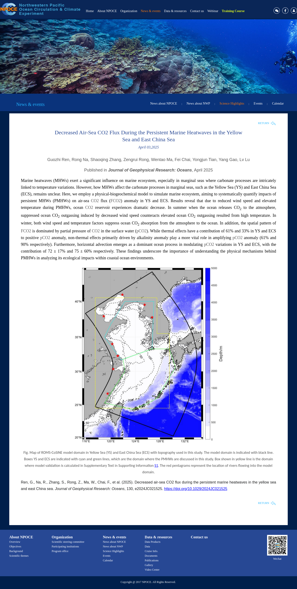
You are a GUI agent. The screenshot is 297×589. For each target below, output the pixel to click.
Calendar (278, 103)
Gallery (149, 565)
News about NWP (198, 103)
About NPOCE (107, 11)
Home (90, 11)
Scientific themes (19, 555)
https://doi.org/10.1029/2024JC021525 (195, 489)
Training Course (233, 11)
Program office (60, 551)
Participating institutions (65, 546)
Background (16, 551)
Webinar (212, 11)
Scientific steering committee (68, 541)
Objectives (15, 546)
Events (258, 103)
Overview (14, 541)
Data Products (153, 541)
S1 (156, 465)
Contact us (197, 11)
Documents (151, 555)
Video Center (152, 569)
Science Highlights (232, 103)
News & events (151, 11)
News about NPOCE (163, 103)
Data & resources (175, 11)
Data (147, 546)
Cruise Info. (151, 551)
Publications (151, 560)
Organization (128, 11)
